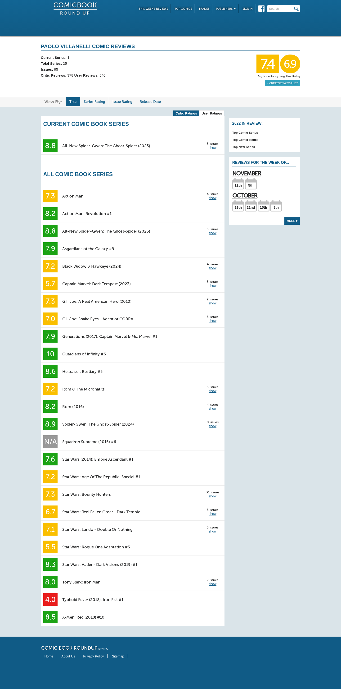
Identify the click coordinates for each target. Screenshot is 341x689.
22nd (251, 207)
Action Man (72, 196)
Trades (204, 8)
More (292, 221)
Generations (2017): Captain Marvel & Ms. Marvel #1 (109, 336)
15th (263, 207)
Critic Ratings (186, 113)
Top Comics (183, 8)
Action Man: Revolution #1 (87, 213)
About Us (68, 656)
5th (251, 185)
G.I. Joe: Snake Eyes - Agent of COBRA (97, 319)
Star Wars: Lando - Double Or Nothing (97, 529)
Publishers (226, 8)
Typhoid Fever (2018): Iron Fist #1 (92, 599)
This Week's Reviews (153, 8)
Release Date (150, 102)
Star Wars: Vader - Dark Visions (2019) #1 (99, 564)
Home (49, 656)
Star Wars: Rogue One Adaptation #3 (96, 547)
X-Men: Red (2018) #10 (83, 617)
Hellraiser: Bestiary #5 (82, 371)
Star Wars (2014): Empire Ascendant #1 (97, 459)
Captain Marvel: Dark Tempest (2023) (96, 283)
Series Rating (94, 102)
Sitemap (118, 656)
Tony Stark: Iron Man (81, 582)
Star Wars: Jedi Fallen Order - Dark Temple (101, 512)
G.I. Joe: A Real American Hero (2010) (96, 301)
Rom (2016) (73, 406)
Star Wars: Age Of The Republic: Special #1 (101, 476)
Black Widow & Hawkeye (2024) (91, 266)
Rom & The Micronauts (83, 389)
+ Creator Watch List (282, 83)
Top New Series (243, 147)
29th (238, 207)
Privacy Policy (93, 656)
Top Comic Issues (245, 140)
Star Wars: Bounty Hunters (86, 494)
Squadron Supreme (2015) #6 (89, 441)
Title (72, 102)
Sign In (247, 8)
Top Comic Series (245, 132)
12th (238, 185)
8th (276, 207)
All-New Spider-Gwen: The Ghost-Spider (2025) (106, 145)
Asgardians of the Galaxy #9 (88, 248)
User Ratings (212, 113)
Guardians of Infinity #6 (84, 354)
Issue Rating (122, 102)
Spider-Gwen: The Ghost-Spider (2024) (98, 424)
